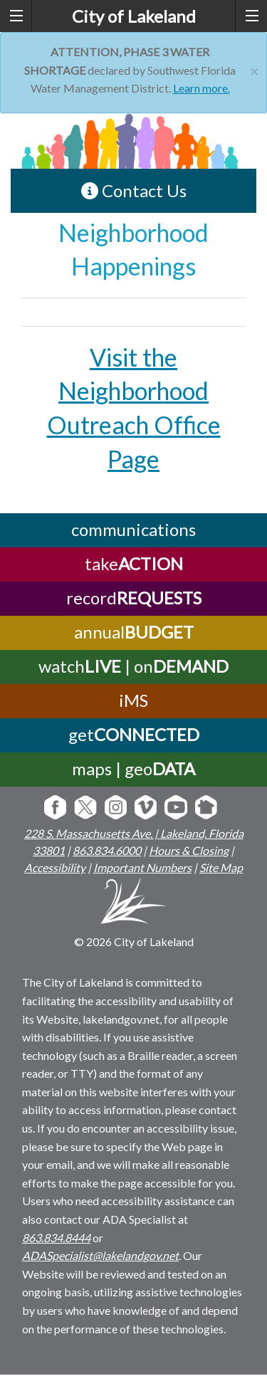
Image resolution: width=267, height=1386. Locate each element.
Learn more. (201, 88)
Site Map (221, 867)
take (134, 563)
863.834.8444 (56, 1237)
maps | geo (133, 768)
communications (133, 529)
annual (134, 631)
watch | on (133, 666)
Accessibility (54, 867)
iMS (133, 700)
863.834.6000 (107, 850)
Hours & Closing (189, 850)
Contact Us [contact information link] (134, 190)
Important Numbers (142, 867)
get (133, 734)
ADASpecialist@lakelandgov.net (100, 1255)
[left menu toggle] (16, 16)
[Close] (254, 69)
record (133, 597)
